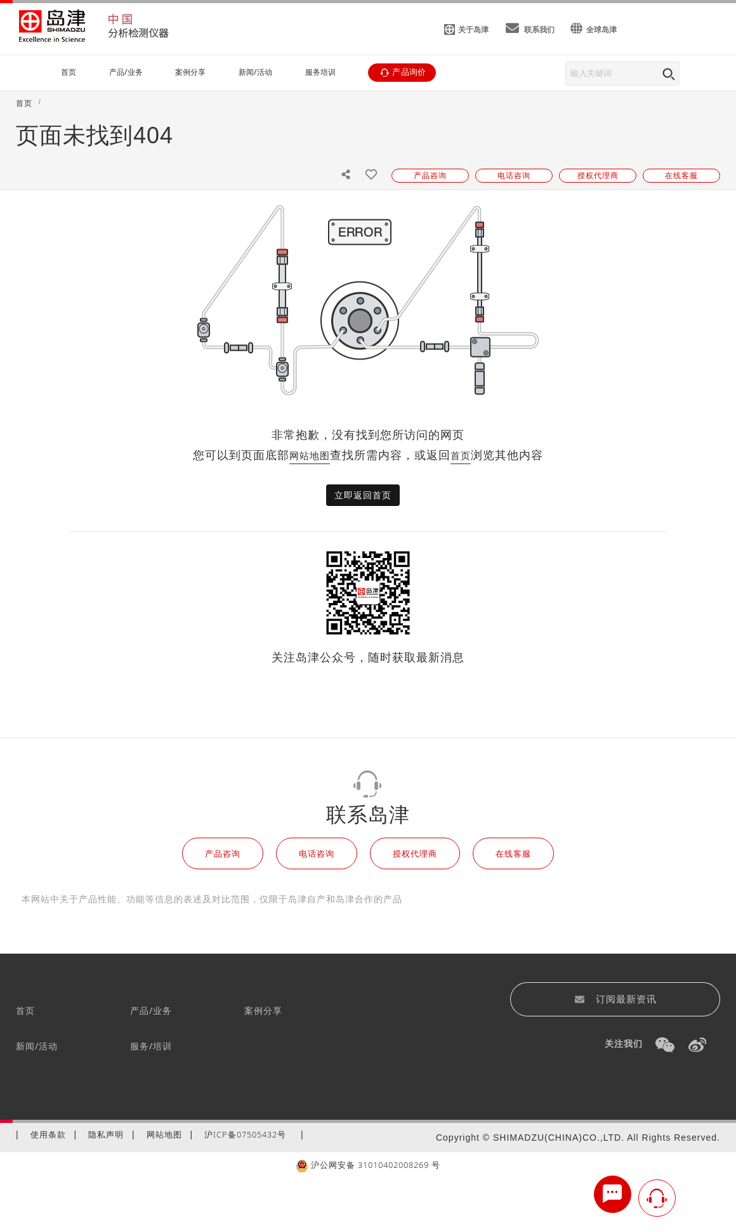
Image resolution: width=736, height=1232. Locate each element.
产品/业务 (151, 1010)
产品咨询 (222, 853)
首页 (460, 455)
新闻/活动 (37, 1046)
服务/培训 (151, 1046)
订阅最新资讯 (615, 998)
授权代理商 (415, 853)
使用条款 (48, 1134)
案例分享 (263, 1010)
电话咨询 (316, 853)
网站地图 (309, 455)
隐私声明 (106, 1134)
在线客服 (513, 853)
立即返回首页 (362, 495)
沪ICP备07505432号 (245, 1134)
